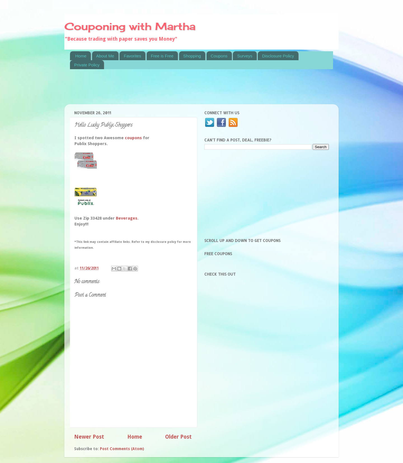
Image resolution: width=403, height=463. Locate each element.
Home (80, 55)
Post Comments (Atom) (122, 448)
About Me (105, 55)
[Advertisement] (172, 90)
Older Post (178, 437)
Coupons (219, 55)
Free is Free (162, 55)
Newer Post (89, 437)
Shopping (192, 55)
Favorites (132, 55)
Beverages (126, 218)
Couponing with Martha (129, 26)
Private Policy (87, 64)
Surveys (244, 55)
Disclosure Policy (278, 55)
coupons (133, 137)
